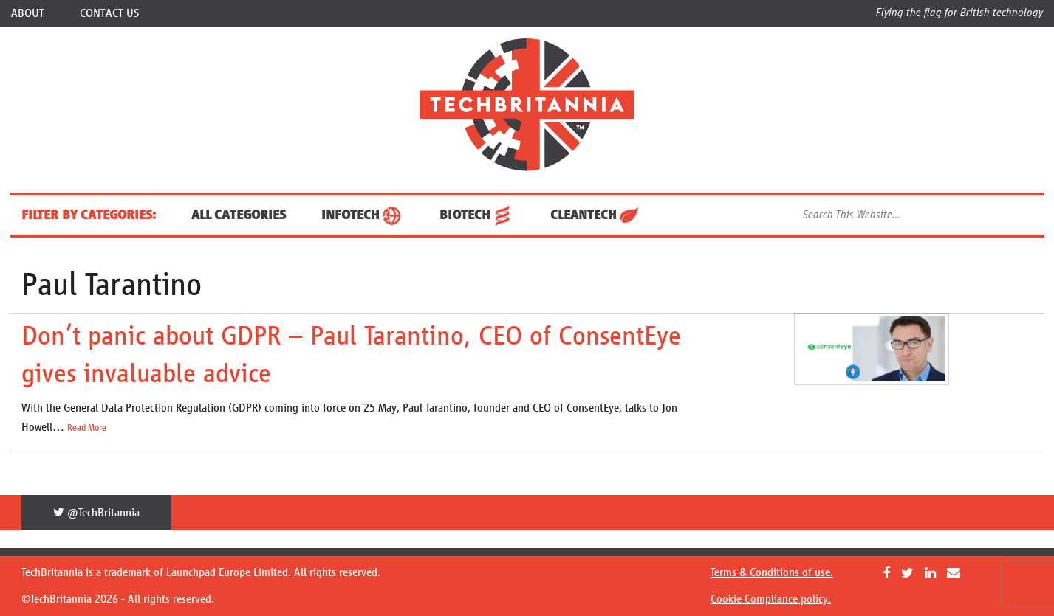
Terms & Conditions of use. (772, 572)
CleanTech (595, 214)
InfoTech (362, 214)
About (27, 13)
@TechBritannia (96, 512)
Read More (86, 428)
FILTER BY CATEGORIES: (88, 214)
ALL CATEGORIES (238, 214)
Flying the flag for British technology (959, 12)
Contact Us (109, 13)
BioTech (477, 214)
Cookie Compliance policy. (771, 598)
